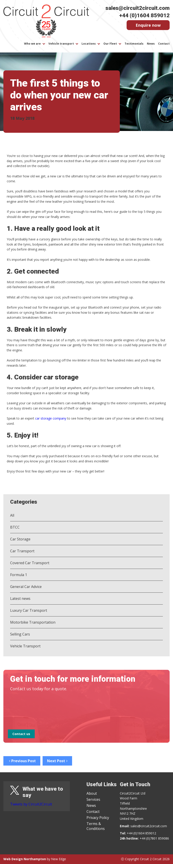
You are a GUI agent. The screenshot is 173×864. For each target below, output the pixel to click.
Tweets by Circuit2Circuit (31, 804)
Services (93, 799)
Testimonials (134, 44)
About (91, 793)
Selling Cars (20, 634)
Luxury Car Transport (28, 610)
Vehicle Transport (25, 646)
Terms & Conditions (95, 826)
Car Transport (22, 550)
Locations (89, 44)
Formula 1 (18, 574)
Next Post (57, 760)
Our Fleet (110, 44)
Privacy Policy (97, 817)
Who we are (32, 44)
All (12, 515)
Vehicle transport (61, 44)
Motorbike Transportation (32, 622)
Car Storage (20, 539)
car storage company (50, 418)
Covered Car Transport (29, 562)
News (151, 44)
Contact (164, 44)
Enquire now (148, 25)
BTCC (15, 527)
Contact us (21, 734)
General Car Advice (26, 586)
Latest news (20, 598)
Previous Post (22, 760)
